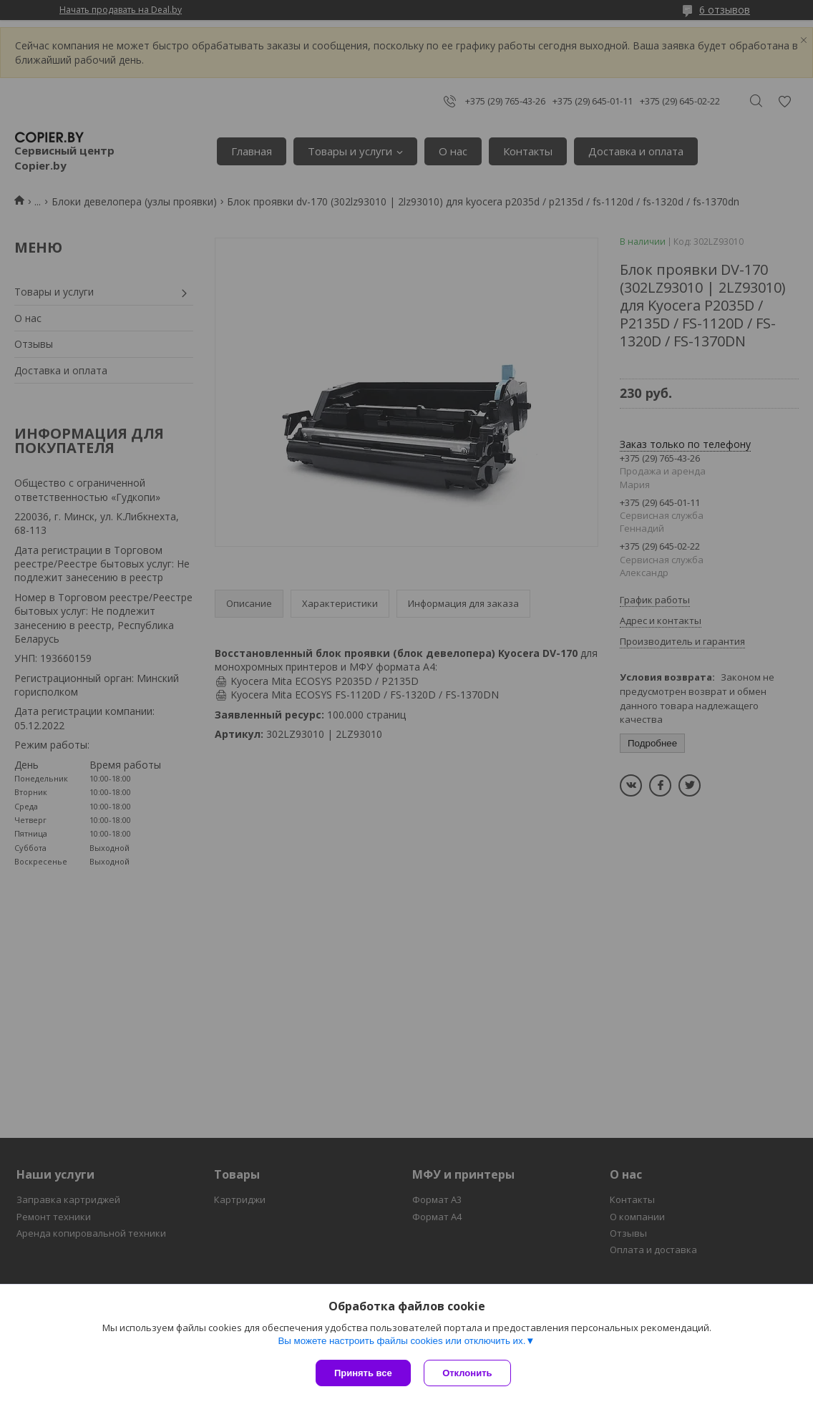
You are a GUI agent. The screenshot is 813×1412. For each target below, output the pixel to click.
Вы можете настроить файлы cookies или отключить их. (401, 1341)
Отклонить (468, 1373)
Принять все (363, 1373)
